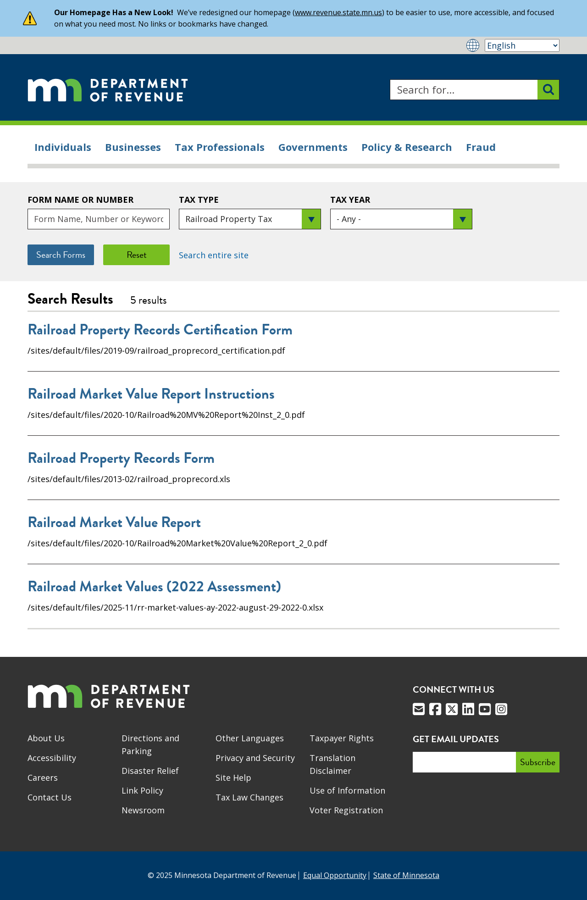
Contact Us (50, 797)
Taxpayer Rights (342, 738)
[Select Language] (522, 45)
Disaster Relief (150, 770)
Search (389, 79)
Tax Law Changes (249, 797)
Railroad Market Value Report (114, 522)
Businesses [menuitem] (133, 147)
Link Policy (142, 790)
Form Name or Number (80, 199)
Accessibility (52, 757)
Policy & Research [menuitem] (406, 147)
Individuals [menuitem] (62, 147)
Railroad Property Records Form (121, 458)
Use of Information (347, 790)
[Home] (108, 89)
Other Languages (250, 738)
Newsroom (143, 810)
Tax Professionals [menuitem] (220, 147)
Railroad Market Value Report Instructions (151, 394)
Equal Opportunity (334, 875)
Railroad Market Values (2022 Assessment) (154, 586)
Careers (43, 777)
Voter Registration (346, 810)
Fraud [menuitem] (481, 147)
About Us (46, 738)
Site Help (233, 777)
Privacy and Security (255, 757)
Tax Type (199, 199)
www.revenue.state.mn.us (338, 12)
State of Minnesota (406, 875)
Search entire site (214, 255)
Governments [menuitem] (313, 147)
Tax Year (350, 199)
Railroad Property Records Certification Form (160, 329)
